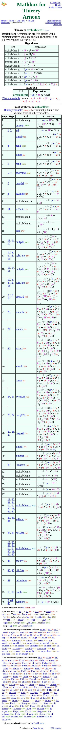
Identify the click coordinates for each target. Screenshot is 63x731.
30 (9, 464)
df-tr (13, 679)
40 (9, 570)
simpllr (19, 366)
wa (27, 611)
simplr (19, 136)
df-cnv (44, 682)
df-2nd (23, 695)
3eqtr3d (20, 296)
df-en (33, 698)
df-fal (41, 660)
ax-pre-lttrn (46, 651)
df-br (35, 676)
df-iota (47, 687)
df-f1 (30, 690)
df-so (53, 679)
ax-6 (40, 632)
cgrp (19, 622)
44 (11, 600)
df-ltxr (48, 700)
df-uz (11, 706)
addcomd (21, 172)
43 (9, 580)
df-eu (34, 663)
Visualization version (53, 23)
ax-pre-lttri (30, 651)
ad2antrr (20, 193)
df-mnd (28, 711)
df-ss (52, 671)
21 (9, 329)
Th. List (31, 21)
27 (9, 434)
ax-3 (5, 632)
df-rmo (16, 668)
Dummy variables (13, 110)
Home (11, 21)
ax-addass (19, 645)
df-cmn (42, 714)
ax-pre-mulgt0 (22, 653)
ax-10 (19, 635)
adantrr (19, 560)
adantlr (19, 329)
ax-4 (22, 632)
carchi (26, 625)
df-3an (22, 660)
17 (11, 295)
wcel (4, 614)
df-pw (35, 673)
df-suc (36, 687)
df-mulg (29, 714)
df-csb (13, 671)
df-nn (34, 703)
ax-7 (49, 632)
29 (9, 517)
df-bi (40, 657)
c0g (44, 619)
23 (9, 431)
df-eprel (32, 679)
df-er (23, 698)
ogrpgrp (20, 125)
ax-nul (13, 637)
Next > (58, 5)
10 (9, 252)
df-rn (22, 684)
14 (13, 240)
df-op (5, 676)
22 (9, 348)
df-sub (12, 703)
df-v (47, 668)
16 (9, 258)
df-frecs (34, 695)
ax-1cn (29, 640)
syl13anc (20, 255)
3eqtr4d (20, 433)
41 (9, 560)
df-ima (42, 684)
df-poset (17, 708)
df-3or (11, 660)
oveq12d (20, 396)
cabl (44, 622)
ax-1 (50, 629)
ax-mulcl (31, 643)
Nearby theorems (55, 7)
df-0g (43, 706)
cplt (6, 622)
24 (9, 396)
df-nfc (24, 665)
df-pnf (15, 700)
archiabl (35, 723)
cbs (8, 619)
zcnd (18, 145)
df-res (31, 684)
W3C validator (56, 728)
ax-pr (34, 637)
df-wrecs (46, 695)
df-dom (43, 698)
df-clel (14, 665)
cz (50, 617)
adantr (19, 348)
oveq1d (20, 183)
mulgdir (20, 242)
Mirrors (4, 21)
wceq (48, 611)
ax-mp (43, 629)
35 (9, 508)
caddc (39, 617)
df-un (33, 671)
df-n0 (45, 703)
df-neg (24, 703)
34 (13, 502)
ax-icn (40, 640)
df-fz (22, 706)
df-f (21, 690)
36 (9, 511)
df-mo (24, 663)
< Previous (55, 2)
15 (9, 243)
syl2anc (20, 519)
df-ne (34, 665)
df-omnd (14, 716)
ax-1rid (28, 648)
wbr (49, 614)
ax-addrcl (17, 643)
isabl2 (19, 592)
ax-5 (31, 632)
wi (20, 611)
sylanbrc (20, 601)
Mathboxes (5, 23)
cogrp (9, 625)
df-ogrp (27, 716)
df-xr (37, 700)
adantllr (20, 312)
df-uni (15, 676)
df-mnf (26, 700)
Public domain (38, 728)
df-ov (23, 692)
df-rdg (13, 698)
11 (9, 209)
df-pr (54, 673)
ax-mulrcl (44, 643)
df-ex (51, 660)
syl (17, 130)
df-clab (45, 663)
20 (9, 312)
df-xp (24, 682)
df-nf (5, 663)
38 (9, 520)
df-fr (5, 682)
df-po (43, 679)
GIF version (57, 24)
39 (13, 532)
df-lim (26, 687)
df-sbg (17, 714)
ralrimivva (21, 580)
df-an (48, 657)
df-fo (39, 690)
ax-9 (10, 635)
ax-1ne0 (16, 648)
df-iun (25, 676)
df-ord (5, 687)
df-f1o (49, 690)
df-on (15, 687)
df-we (14, 682)
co (28, 617)
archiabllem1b (23, 505)
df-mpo (46, 692)
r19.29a (20, 532)
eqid (18, 230)
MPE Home (21, 21)
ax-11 (29, 635)
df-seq (32, 706)
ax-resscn (16, 640)
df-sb (14, 663)
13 (9, 240)
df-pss (5, 673)
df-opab (46, 676)
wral (14, 614)
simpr (19, 154)
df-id (22, 679)
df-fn (12, 690)
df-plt (29, 708)
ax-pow (24, 637)
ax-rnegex (41, 648)
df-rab (37, 668)
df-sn (45, 673)
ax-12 (39, 635)
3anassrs (20, 464)
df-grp (40, 711)
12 (11, 255)
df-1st (12, 695)
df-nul (16, 673)
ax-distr (47, 645)
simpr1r (20, 455)
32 (13, 499)
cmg (29, 622)
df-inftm (40, 716)
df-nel (44, 665)
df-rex (5, 668)
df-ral (54, 665)
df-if (25, 673)
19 (9, 298)
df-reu (27, 668)
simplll (19, 446)
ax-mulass (34, 645)
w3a (37, 611)
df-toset (40, 708)
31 (13, 517)
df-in (42, 671)
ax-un (44, 637)
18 (9, 285)
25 (13, 396)
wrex (25, 614)
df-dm (12, 684)
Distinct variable (11, 98)
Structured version (54, 21)
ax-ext (49, 635)
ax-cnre (16, 651)
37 (13, 511)
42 (13, 570)
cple (33, 619)
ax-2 (56, 629)
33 (9, 502)
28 (9, 532)
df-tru (32, 660)
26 (13, 431)
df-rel (34, 682)
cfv (5, 617)
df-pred (53, 684)
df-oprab (34, 692)
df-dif (23, 671)
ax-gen (12, 632)
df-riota (12, 692)
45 (9, 603)
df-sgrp (16, 711)
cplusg (21, 619)
